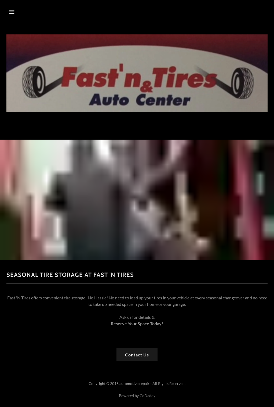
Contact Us (137, 354)
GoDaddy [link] (147, 395)
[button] (20, 11)
